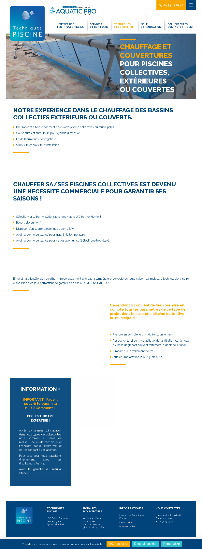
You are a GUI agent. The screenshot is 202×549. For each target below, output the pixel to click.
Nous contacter (127, 526)
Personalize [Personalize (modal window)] (171, 543)
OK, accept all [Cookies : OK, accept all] (118, 543)
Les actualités (126, 522)
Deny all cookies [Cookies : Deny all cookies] (145, 543)
